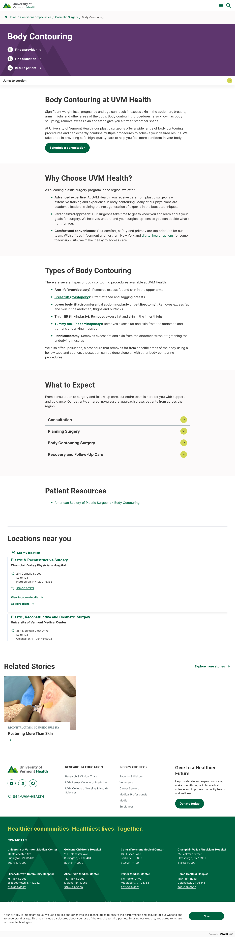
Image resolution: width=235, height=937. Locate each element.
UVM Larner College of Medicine (86, 807)
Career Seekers (129, 813)
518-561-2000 (186, 887)
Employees (126, 831)
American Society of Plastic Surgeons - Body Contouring (97, 527)
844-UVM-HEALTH (28, 821)
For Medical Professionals (131, 4)
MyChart (222, 4)
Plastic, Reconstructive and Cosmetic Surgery (53, 643)
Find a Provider (82, 20)
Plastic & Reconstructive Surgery (42, 590)
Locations (147, 20)
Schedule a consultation (67, 170)
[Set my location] (26, 577)
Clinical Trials (100, 4)
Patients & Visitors (173, 20)
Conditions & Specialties (116, 20)
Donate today (190, 828)
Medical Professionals (133, 819)
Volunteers (126, 807)
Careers (174, 4)
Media (123, 825)
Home (12, 37)
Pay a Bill (80, 4)
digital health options (158, 258)
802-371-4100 (130, 887)
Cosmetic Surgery (66, 37)
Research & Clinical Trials (81, 801)
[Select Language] (195, 4)
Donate (158, 4)
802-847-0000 (17, 887)
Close (206, 916)
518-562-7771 (69, 603)
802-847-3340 (70, 656)
